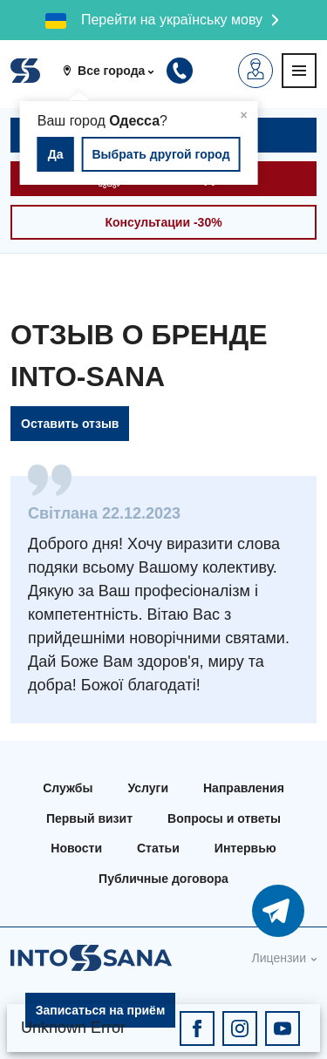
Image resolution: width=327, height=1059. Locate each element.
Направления (243, 788)
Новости (76, 848)
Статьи (158, 848)
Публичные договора (163, 879)
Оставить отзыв (70, 424)
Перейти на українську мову (171, 19)
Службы (67, 788)
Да (56, 154)
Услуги (147, 788)
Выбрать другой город (160, 154)
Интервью (245, 848)
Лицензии (279, 958)
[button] (114, 70)
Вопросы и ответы (224, 818)
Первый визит (89, 818)
